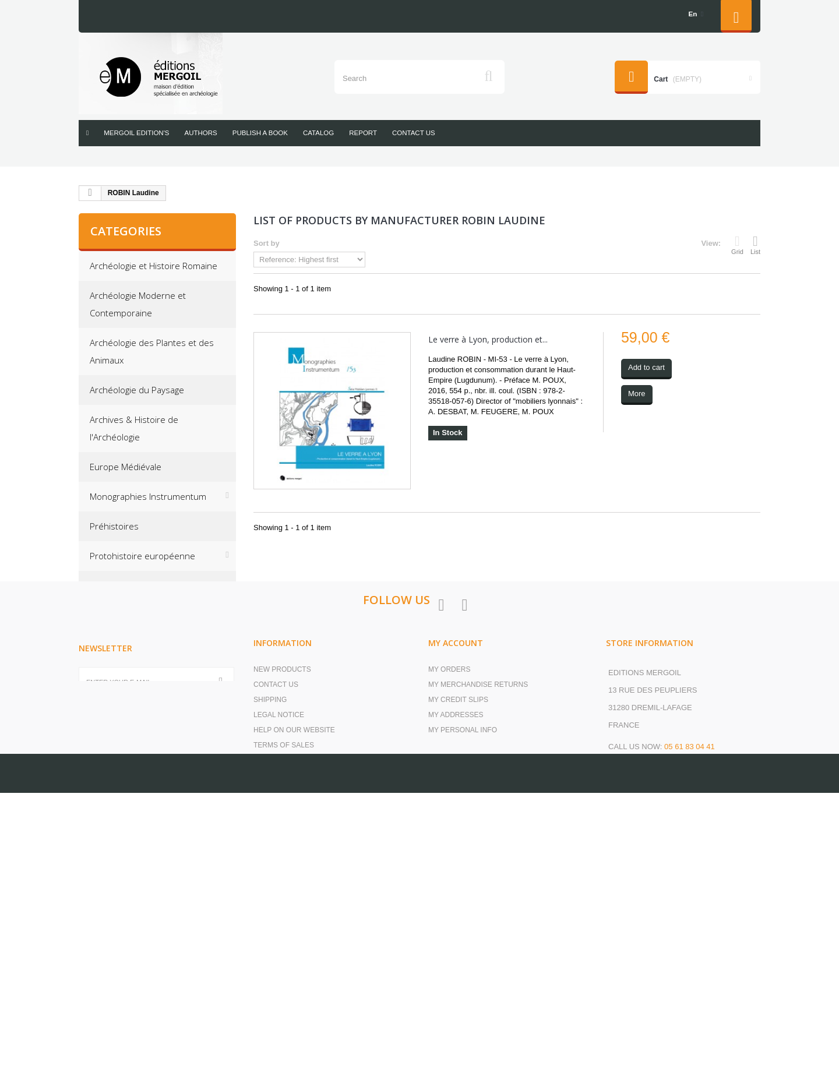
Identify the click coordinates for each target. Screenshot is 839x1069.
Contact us (275, 889)
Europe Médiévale (125, 466)
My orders (449, 874)
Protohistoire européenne (142, 556)
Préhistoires (114, 526)
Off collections (118, 615)
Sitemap (268, 995)
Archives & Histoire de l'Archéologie (134, 428)
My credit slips (458, 904)
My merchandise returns (478, 889)
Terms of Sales (283, 949)
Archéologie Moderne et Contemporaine (138, 304)
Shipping (270, 904)
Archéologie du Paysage (137, 390)
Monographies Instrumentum (148, 496)
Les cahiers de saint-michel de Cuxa (150, 683)
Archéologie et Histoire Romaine (153, 265)
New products (282, 874)
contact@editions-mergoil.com (671, 973)
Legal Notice (278, 919)
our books (274, 980)
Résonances (114, 645)
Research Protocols (129, 585)
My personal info (462, 934)
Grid (737, 244)
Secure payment (285, 965)
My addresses (455, 919)
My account (455, 847)
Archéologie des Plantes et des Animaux (152, 351)
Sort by (266, 243)
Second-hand (116, 722)
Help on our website (294, 934)
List (755, 244)
